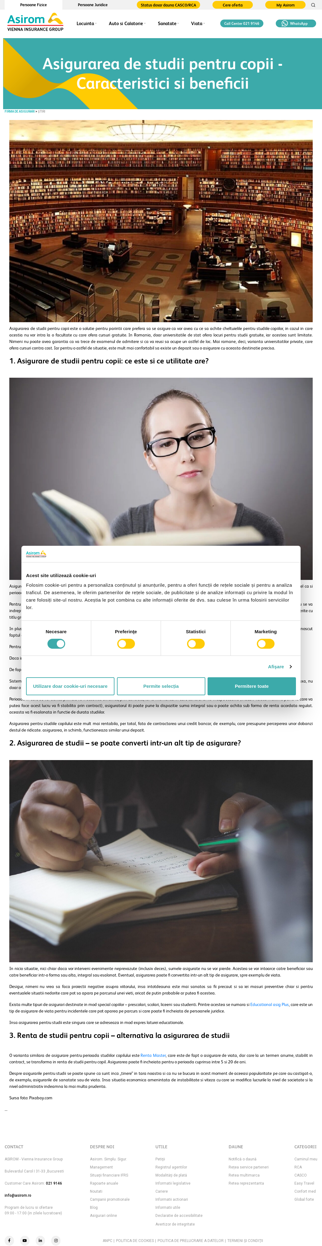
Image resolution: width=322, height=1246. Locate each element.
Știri (41, 111)
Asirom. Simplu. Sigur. (108, 1159)
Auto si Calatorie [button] (126, 23)
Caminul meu (305, 1159)
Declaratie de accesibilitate (179, 1215)
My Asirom (285, 5)
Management (101, 1167)
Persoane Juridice (93, 4)
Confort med (305, 1191)
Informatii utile (167, 1207)
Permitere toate (252, 686)
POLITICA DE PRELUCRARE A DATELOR (191, 1241)
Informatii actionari (171, 1199)
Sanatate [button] (167, 23)
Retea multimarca (244, 1175)
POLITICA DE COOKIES (135, 1241)
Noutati (96, 1191)
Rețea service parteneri (249, 1167)
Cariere (161, 1191)
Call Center (241, 23)
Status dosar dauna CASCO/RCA (168, 5)
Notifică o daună (243, 1159)
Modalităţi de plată (171, 1175)
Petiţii (160, 1159)
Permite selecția (161, 686)
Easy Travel (304, 1183)
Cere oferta (233, 5)
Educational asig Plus (269, 1004)
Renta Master (153, 1055)
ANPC (107, 1241)
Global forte (304, 1199)
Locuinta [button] (85, 23)
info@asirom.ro (18, 1195)
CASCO (300, 1175)
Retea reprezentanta (246, 1183)
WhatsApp (295, 23)
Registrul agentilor (171, 1167)
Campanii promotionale (110, 1199)
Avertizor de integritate (175, 1224)
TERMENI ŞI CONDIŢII (245, 1241)
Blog (94, 1207)
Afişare (276, 666)
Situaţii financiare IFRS (109, 1175)
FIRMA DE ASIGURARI (20, 111)
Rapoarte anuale (104, 1183)
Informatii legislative (172, 1183)
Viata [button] (196, 23)
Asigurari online (103, 1215)
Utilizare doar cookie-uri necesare (70, 686)
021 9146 (54, 1183)
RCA (298, 1167)
